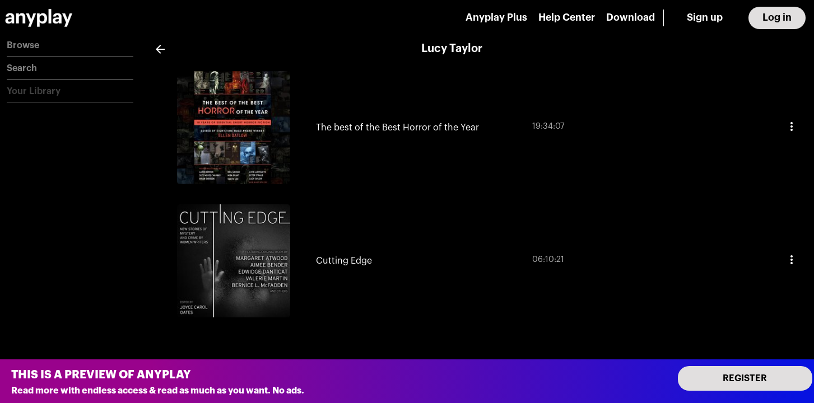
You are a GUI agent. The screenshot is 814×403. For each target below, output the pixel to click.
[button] (70, 45)
